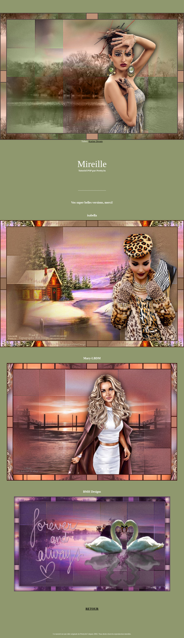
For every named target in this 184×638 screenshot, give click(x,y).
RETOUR (92, 608)
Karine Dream (96, 141)
